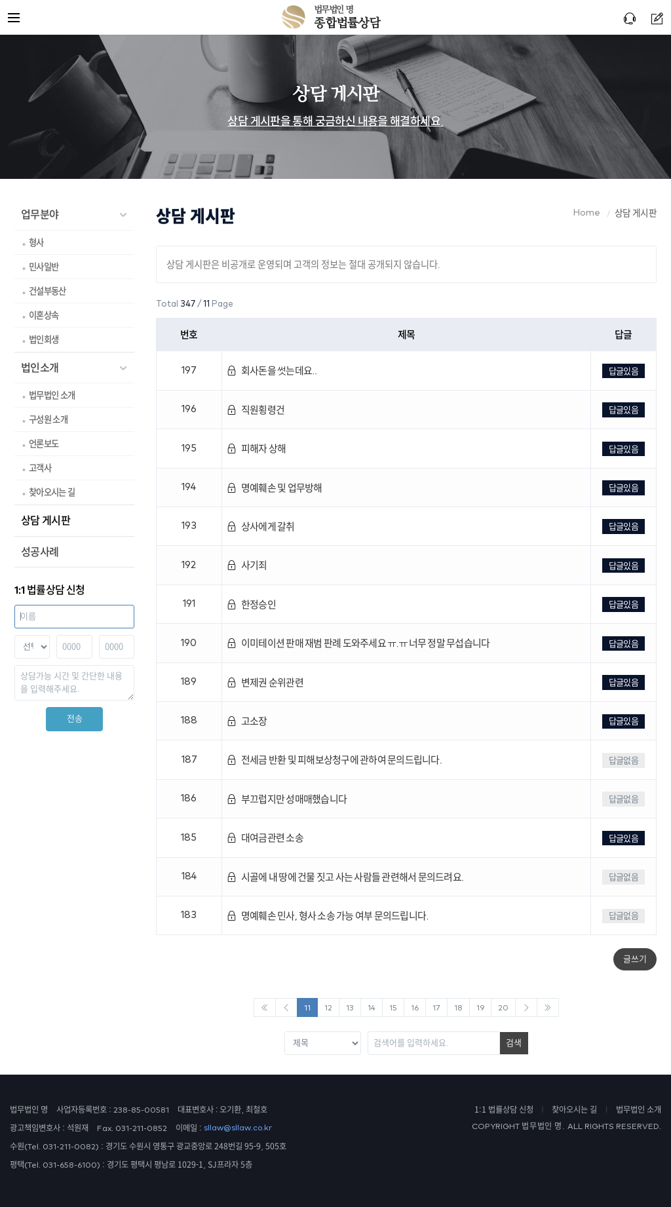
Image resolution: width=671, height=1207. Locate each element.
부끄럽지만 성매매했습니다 (287, 799)
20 (503, 1008)
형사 (36, 242)
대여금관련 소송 (265, 838)
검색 (514, 1043)
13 (350, 1008)
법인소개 (39, 367)
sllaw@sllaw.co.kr (238, 1128)
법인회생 (43, 339)
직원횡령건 (255, 410)
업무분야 (39, 214)
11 (307, 1008)
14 (371, 1008)
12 (328, 1008)
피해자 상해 (256, 448)
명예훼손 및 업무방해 (274, 488)
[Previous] (265, 1007)
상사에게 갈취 (260, 526)
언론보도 (43, 443)
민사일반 (43, 266)
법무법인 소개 (52, 395)
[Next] (526, 1007)
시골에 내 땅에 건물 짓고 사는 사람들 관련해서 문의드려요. (345, 877)
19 (480, 1008)
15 (393, 1008)
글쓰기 (635, 959)
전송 (75, 718)
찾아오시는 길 (52, 492)
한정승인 (251, 604)
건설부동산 (47, 291)
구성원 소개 (48, 419)
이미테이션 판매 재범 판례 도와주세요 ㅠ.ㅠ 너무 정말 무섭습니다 (358, 643)
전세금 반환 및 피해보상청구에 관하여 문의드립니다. (334, 760)
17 (436, 1008)
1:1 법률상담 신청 (503, 1109)
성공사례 (39, 551)
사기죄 (247, 565)
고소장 (247, 721)
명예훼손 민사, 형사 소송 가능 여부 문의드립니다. (328, 916)
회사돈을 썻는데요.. (271, 370)
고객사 (40, 467)
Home (586, 213)
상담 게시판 (45, 520)
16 (415, 1008)
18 (458, 1008)
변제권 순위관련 (265, 682)
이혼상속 (43, 315)
